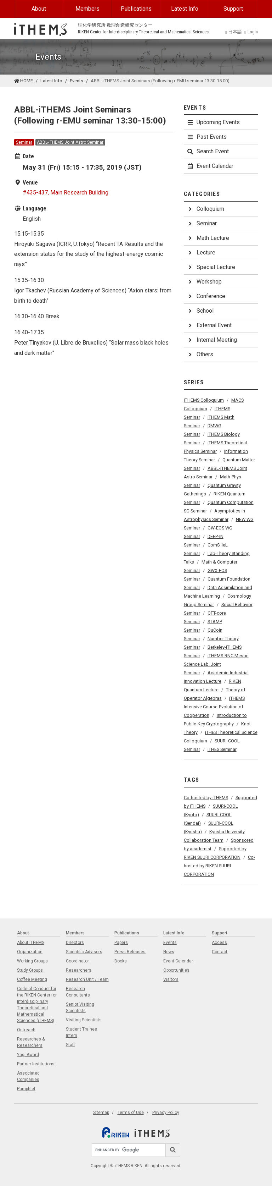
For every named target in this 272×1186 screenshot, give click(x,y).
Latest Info (184, 8)
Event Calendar (210, 166)
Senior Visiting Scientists (80, 1007)
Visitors (170, 979)
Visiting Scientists (84, 1019)
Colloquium (205, 208)
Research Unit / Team (87, 979)
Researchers (78, 970)
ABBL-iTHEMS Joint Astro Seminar (70, 142)
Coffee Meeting (32, 979)
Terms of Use (131, 1112)
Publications (136, 8)
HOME (23, 80)
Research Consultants (78, 992)
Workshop (204, 281)
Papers (121, 942)
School (200, 310)
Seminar (24, 142)
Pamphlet (26, 1088)
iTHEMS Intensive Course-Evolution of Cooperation (214, 707)
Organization (29, 951)
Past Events (207, 136)
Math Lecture (208, 238)
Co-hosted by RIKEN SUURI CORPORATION (219, 866)
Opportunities (176, 970)
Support (233, 8)
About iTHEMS (30, 942)
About (39, 8)
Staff (70, 1044)
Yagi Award (28, 1054)
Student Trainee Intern (81, 1032)
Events (76, 80)
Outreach (26, 1029)
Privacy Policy (165, 1112)
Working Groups (32, 961)
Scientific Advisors (84, 951)
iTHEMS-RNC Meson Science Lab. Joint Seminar (216, 664)
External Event (209, 325)
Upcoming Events (213, 122)
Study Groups (30, 970)
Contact (219, 951)
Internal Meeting (212, 339)
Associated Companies (28, 1076)
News (168, 951)
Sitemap (101, 1112)
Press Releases (130, 951)
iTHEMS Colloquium (204, 400)
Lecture (201, 252)
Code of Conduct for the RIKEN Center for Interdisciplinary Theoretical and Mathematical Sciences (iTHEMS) (37, 1004)
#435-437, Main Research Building (65, 192)
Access (219, 942)
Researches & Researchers (31, 1042)
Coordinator (77, 961)
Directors (75, 942)
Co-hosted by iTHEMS (206, 797)
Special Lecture (211, 267)
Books (120, 961)
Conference (206, 296)
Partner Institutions (36, 1063)
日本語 (233, 31)
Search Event (208, 151)
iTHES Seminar (222, 749)
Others (200, 354)
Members (87, 8)
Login (251, 31)
